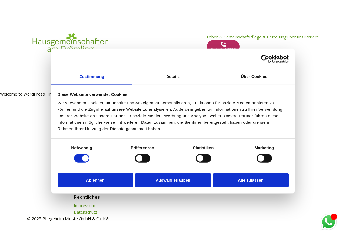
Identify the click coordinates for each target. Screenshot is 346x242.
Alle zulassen (251, 180)
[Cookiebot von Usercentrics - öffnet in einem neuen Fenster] (265, 59)
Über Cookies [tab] (254, 76)
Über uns (295, 37)
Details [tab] (173, 76)
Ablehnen (95, 180)
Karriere (311, 37)
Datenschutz (85, 212)
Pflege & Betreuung (268, 37)
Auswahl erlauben (173, 180)
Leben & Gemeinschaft (228, 37)
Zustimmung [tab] (92, 76)
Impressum (84, 205)
